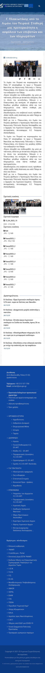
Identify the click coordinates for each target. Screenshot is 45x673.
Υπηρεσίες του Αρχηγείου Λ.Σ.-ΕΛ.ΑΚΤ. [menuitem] (23, 495)
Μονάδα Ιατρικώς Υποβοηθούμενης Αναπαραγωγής (22, 584)
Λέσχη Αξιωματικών (16, 609)
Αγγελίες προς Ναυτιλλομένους (21, 616)
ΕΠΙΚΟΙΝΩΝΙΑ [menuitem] (14, 490)
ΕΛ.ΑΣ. (11, 579)
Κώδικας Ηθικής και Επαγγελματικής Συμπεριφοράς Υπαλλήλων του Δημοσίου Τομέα (23, 562)
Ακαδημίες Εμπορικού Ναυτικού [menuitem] (21, 510)
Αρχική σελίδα (16, 42)
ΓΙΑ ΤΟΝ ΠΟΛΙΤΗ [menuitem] (15, 468)
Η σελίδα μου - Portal (16, 553)
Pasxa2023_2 (9, 246)
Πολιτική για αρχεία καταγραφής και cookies (22, 399)
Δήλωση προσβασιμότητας (19, 404)
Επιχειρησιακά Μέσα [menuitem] (21, 427)
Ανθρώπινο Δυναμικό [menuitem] (21, 423)
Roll (6, 231)
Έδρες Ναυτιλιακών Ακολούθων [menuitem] (20, 516)
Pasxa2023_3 (9, 254)
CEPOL (11, 592)
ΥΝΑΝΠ (11, 550)
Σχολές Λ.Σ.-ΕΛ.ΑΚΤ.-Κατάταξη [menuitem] (24, 464)
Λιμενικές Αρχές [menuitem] (19, 506)
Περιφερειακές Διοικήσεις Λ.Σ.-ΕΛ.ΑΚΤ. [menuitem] (23, 455)
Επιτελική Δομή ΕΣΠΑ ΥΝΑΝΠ (20, 557)
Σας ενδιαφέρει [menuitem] (19, 475)
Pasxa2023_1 (9, 238)
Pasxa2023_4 (9, 261)
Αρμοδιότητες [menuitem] (18, 420)
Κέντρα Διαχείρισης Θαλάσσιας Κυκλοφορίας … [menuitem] (23, 529)
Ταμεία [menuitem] (15, 433)
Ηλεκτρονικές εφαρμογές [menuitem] (23, 472)
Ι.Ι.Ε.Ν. (11, 569)
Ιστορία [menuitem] (16, 430)
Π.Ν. (10, 599)
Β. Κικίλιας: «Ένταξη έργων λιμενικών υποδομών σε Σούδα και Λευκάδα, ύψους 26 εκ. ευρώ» (22, 322)
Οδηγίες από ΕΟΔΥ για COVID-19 (21, 623)
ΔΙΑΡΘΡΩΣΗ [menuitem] (13, 438)
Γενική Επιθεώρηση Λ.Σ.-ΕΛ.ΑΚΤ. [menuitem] (22, 446)
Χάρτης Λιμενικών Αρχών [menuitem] (23, 524)
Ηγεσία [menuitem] (15, 441)
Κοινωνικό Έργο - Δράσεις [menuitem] (23, 482)
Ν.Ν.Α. (11, 613)
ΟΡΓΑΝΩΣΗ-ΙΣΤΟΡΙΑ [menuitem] (16, 416)
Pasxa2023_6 (9, 277)
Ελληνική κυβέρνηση (16, 546)
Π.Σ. (10, 576)
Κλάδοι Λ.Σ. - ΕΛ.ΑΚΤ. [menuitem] (21, 451)
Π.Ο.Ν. (11, 572)
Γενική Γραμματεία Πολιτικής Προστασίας (20, 628)
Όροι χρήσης (13, 407)
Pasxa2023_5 (9, 269)
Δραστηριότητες (28, 42)
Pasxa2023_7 (9, 285)
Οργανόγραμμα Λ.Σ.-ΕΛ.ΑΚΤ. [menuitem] (23, 460)
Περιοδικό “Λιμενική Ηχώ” (19, 606)
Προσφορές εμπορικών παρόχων (21, 633)
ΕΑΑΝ (11, 595)
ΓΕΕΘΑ (11, 602)
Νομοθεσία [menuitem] (17, 486)
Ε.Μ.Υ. (11, 620)
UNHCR (11, 588)
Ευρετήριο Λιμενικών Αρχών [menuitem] (24, 521)
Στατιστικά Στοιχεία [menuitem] (21, 479)
